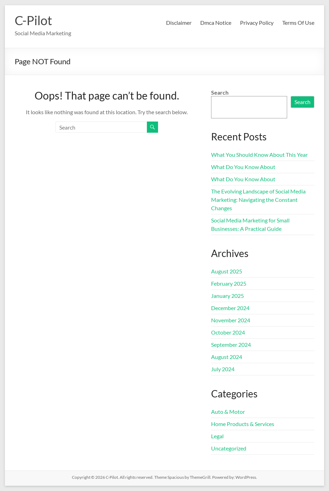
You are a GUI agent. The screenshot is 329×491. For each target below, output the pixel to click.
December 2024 (230, 308)
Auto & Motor (228, 411)
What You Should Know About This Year (259, 154)
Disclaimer (179, 22)
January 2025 (227, 295)
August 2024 (226, 356)
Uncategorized (228, 448)
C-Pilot (33, 20)
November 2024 (230, 320)
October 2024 (228, 332)
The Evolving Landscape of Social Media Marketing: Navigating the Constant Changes (258, 199)
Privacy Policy (257, 22)
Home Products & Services (242, 423)
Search (220, 92)
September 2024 (231, 344)
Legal (217, 436)
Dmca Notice (215, 22)
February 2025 (228, 283)
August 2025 (226, 271)
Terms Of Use (298, 22)
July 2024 (222, 369)
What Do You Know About (243, 166)
